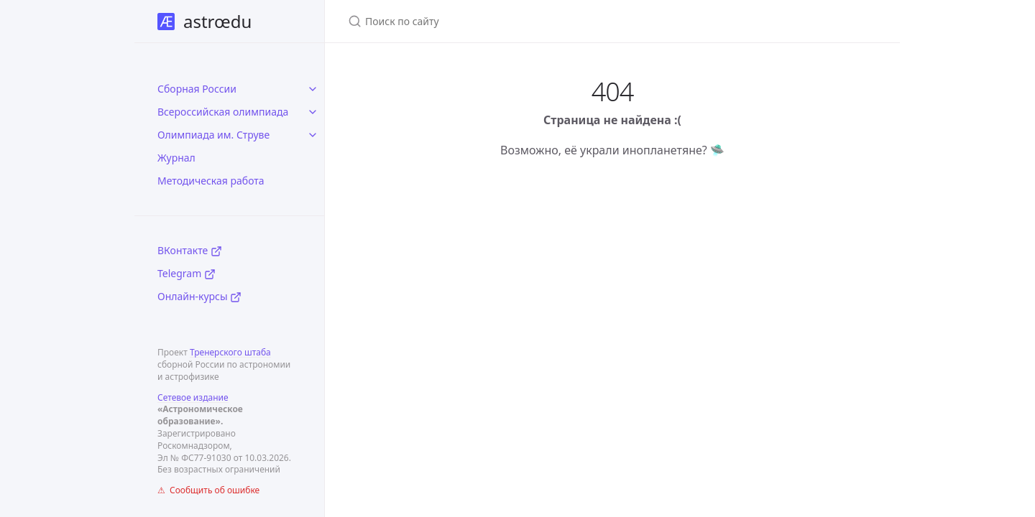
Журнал (176, 157)
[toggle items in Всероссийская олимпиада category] (312, 112)
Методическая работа (210, 180)
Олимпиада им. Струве (213, 134)
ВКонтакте (189, 250)
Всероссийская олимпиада (222, 111)
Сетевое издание (193, 397)
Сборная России (196, 89)
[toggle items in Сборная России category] (312, 89)
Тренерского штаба (230, 352)
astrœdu (204, 21)
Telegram (186, 273)
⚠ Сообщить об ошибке (208, 490)
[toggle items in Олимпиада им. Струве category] (312, 135)
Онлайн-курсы (199, 296)
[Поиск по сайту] (517, 21)
